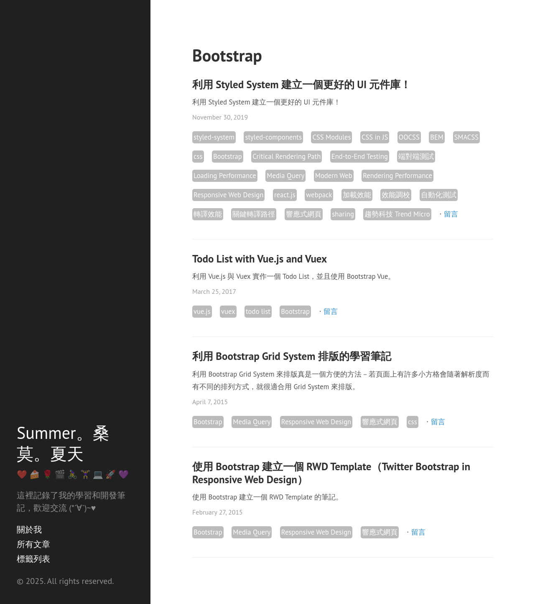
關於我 (29, 529)
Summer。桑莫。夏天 (63, 443)
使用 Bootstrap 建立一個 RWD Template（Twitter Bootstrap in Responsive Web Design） (331, 473)
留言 (451, 214)
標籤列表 (33, 558)
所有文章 (33, 544)
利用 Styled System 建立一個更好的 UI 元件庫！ (301, 84)
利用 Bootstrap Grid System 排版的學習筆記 (291, 356)
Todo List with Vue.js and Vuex (259, 258)
